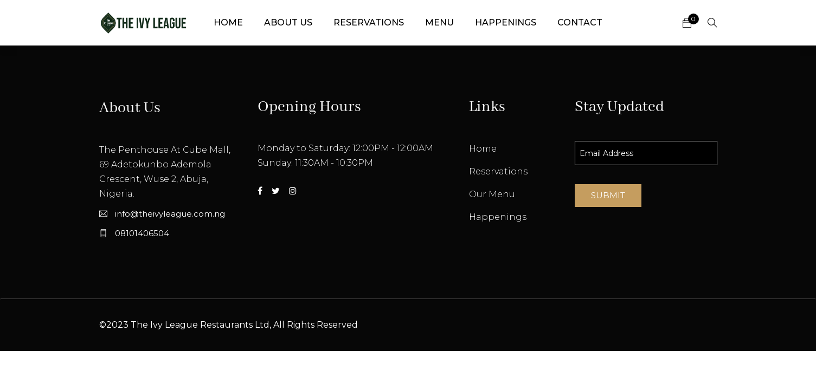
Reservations (368, 22)
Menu (439, 22)
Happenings (505, 22)
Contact (579, 22)
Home (228, 22)
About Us (288, 22)
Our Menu (492, 194)
